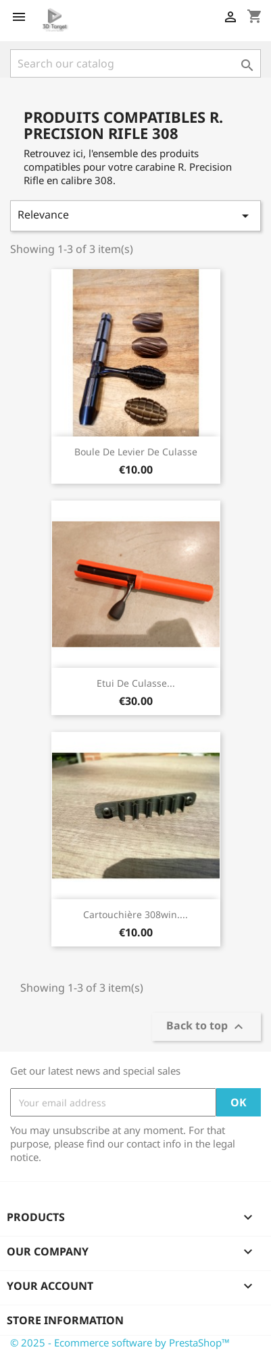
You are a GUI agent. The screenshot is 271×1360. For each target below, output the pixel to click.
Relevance (135, 215)
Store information (65, 1320)
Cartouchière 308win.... (135, 914)
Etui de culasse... (136, 683)
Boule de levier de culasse (135, 451)
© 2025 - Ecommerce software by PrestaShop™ (120, 1342)
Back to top (206, 1027)
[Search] (135, 63)
